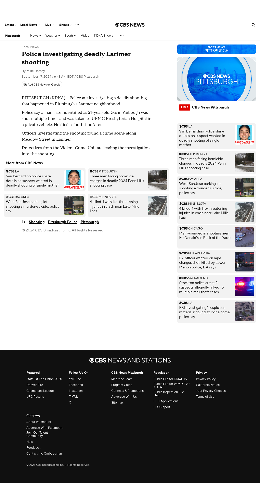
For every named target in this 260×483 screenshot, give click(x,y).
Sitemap (117, 402)
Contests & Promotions (127, 390)
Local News (30, 24)
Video (85, 36)
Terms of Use (205, 396)
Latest (10, 24)
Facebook (76, 384)
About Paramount (38, 421)
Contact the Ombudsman (44, 453)
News (35, 36)
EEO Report (162, 407)
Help (29, 441)
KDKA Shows (104, 36)
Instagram (76, 390)
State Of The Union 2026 (44, 379)
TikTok (73, 396)
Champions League (40, 390)
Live (49, 25)
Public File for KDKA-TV (170, 379)
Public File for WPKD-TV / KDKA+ (172, 385)
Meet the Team (121, 379)
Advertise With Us (124, 396)
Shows (65, 24)
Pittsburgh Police (62, 222)
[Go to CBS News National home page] (130, 25)
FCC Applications (166, 401)
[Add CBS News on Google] (42, 84)
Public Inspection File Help (169, 393)
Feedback (33, 447)
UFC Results (35, 396)
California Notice (208, 384)
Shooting (37, 222)
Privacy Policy (206, 379)
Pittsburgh (12, 36)
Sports (70, 36)
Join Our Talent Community (37, 434)
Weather (53, 36)
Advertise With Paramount (44, 427)
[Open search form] (253, 25)
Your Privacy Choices (211, 390)
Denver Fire (34, 384)
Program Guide (121, 384)
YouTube (75, 379)
